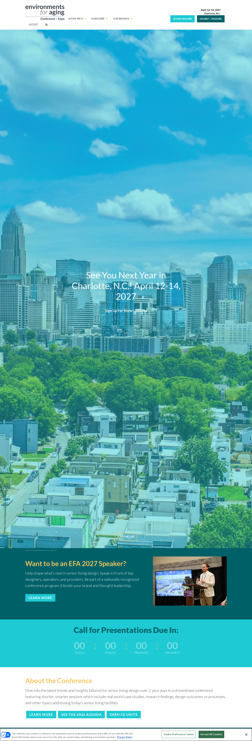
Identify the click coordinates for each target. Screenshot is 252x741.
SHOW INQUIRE (182, 18)
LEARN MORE (40, 598)
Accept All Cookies (211, 734)
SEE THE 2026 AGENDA (81, 715)
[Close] (246, 734)
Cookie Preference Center (179, 734)
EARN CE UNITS (124, 715)
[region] (126, 734)
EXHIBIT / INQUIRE (211, 18)
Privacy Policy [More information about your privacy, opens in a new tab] (125, 737)
